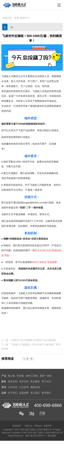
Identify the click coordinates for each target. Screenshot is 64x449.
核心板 (11, 375)
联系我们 (46, 392)
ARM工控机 (32, 375)
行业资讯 (12, 28)
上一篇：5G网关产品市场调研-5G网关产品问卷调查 (28, 340)
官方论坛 (46, 381)
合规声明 (47, 426)
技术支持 (24, 381)
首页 (16, 18)
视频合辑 (35, 387)
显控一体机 (46, 375)
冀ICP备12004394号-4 (35, 436)
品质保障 (24, 392)
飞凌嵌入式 (7, 76)
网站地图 (52, 436)
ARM (21, 123)
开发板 (20, 375)
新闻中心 (25, 18)
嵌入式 (14, 81)
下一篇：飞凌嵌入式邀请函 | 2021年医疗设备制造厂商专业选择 (31, 346)
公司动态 (5, 28)
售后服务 (35, 381)
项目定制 (12, 381)
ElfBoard (38, 426)
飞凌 (34, 91)
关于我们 (12, 392)
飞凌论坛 (28, 426)
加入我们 (35, 392)
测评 (32, 130)
